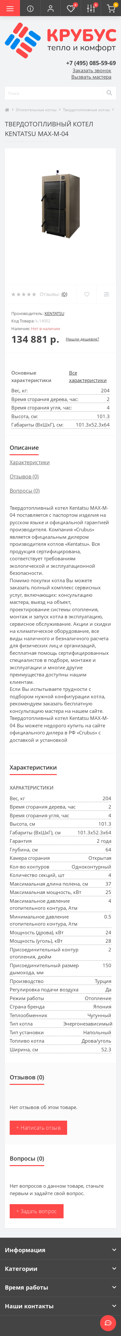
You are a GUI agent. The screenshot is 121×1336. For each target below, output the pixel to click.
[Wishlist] (86, 294)
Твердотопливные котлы (86, 110)
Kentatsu (54, 313)
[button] (50, 8)
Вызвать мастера (91, 77)
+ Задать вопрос (36, 1211)
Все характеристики (88, 376)
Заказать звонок (92, 70)
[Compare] (106, 294)
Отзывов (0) (24, 476)
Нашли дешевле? (82, 339)
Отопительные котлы (36, 110)
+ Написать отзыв (38, 1127)
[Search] (109, 93)
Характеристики (30, 462)
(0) (64, 294)
